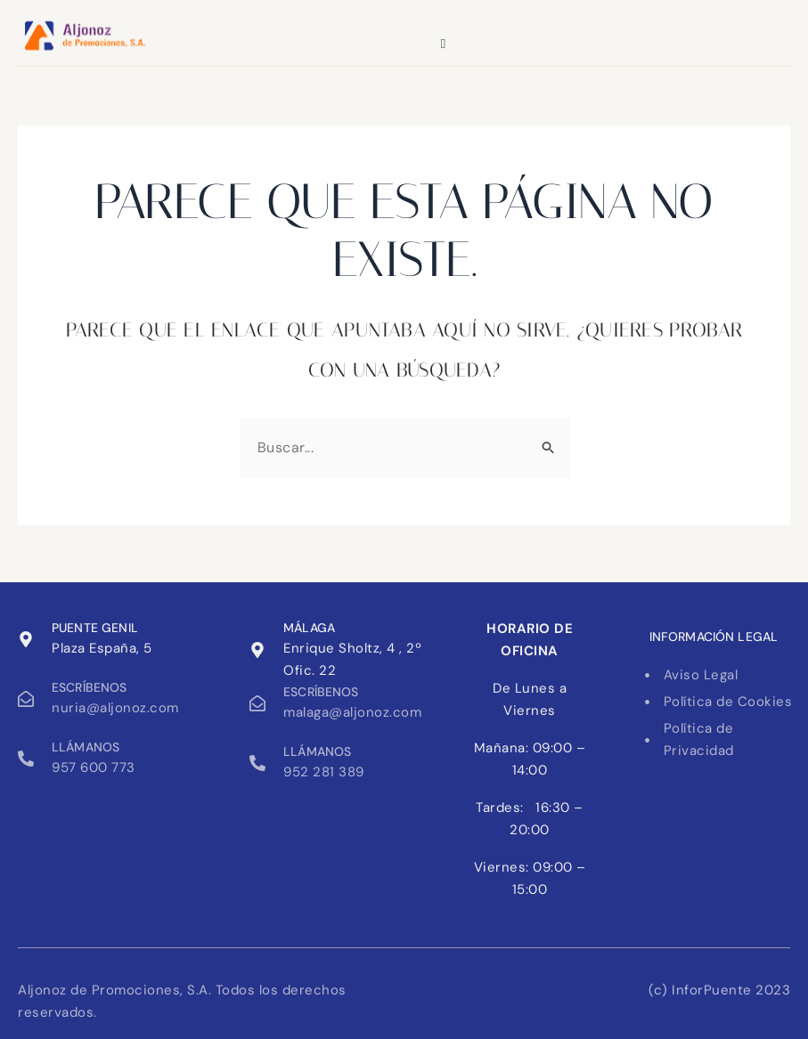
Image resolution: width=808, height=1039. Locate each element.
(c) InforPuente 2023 (719, 990)
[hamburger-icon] (443, 44)
